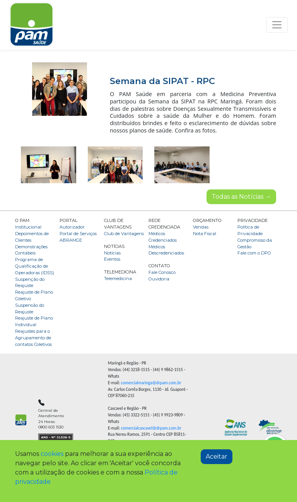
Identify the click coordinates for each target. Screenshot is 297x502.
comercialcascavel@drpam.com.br (151, 428)
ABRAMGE (71, 240)
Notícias (112, 253)
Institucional (28, 227)
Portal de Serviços (78, 233)
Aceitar (216, 456)
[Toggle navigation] (277, 25)
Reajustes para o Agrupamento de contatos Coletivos (33, 337)
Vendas (200, 227)
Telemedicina (118, 278)
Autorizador (72, 227)
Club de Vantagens (124, 233)
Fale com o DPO (254, 253)
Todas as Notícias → (241, 196)
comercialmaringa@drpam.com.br (151, 382)
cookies (52, 453)
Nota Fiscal (204, 233)
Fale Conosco (162, 272)
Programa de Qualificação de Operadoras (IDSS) (34, 266)
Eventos (112, 259)
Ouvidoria (158, 279)
